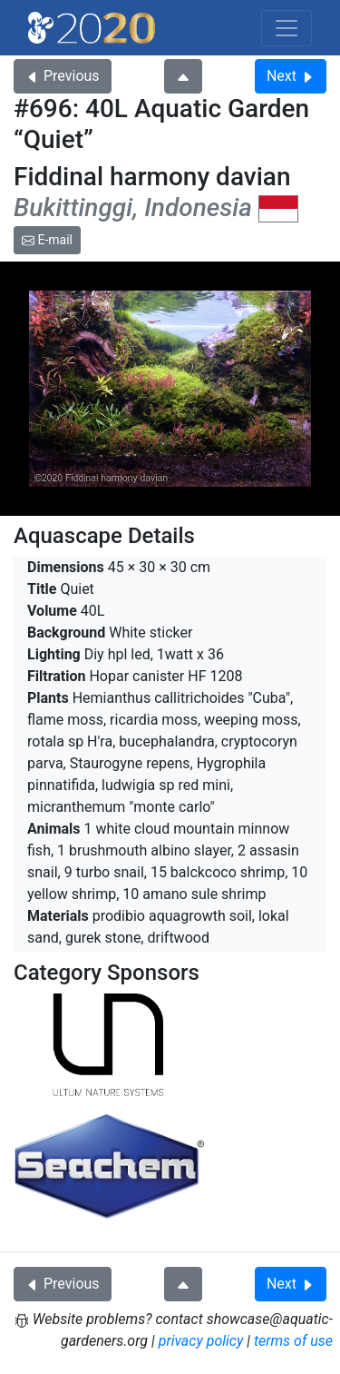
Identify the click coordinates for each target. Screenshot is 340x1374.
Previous (62, 75)
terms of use (293, 1340)
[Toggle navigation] (286, 28)
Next (291, 75)
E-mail (47, 239)
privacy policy (201, 1340)
